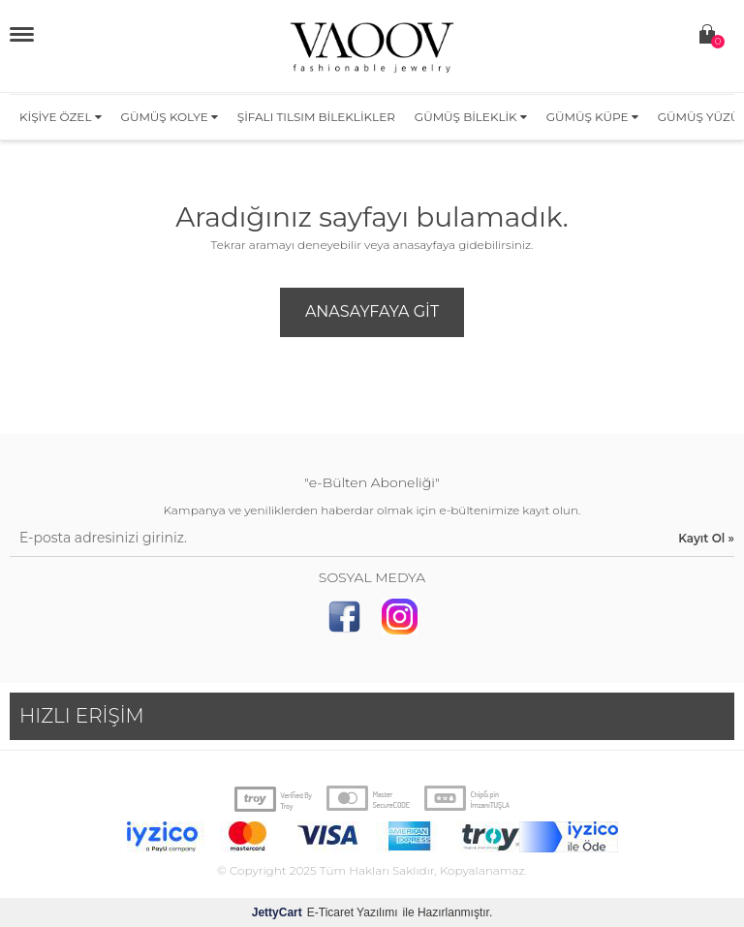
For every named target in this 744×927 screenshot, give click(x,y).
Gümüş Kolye (169, 116)
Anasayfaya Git (372, 311)
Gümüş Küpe (592, 116)
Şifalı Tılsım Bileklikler (316, 116)
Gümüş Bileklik (471, 116)
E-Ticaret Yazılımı (325, 912)
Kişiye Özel (60, 116)
